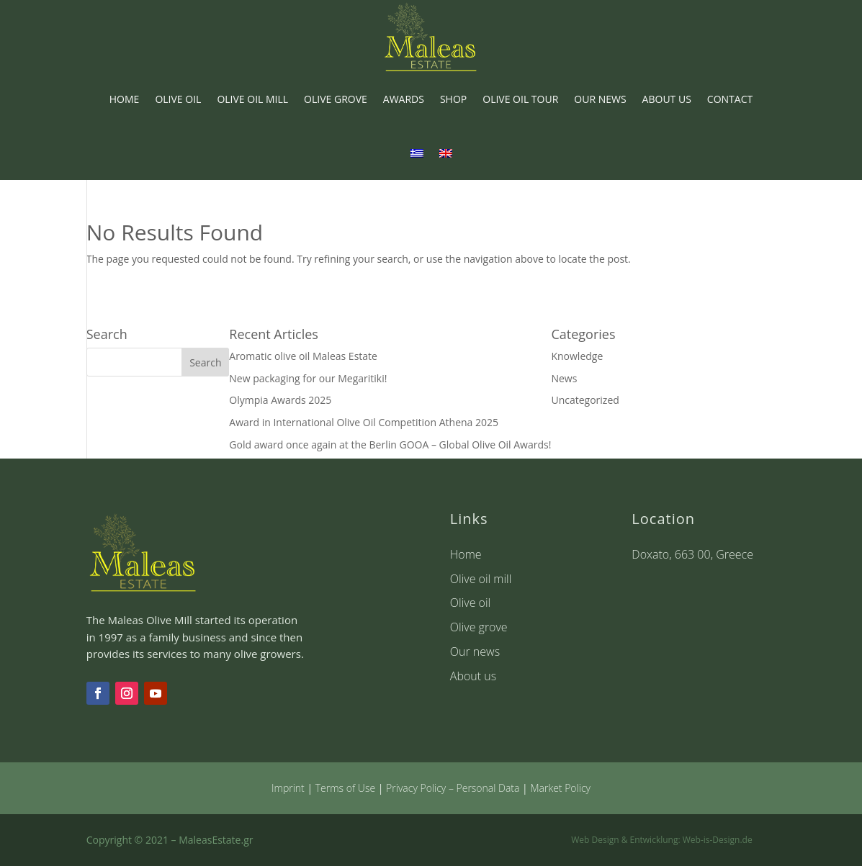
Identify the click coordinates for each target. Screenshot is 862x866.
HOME (124, 99)
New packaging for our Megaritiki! (308, 378)
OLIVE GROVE (335, 99)
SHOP (453, 99)
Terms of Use (345, 788)
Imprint (288, 788)
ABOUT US (666, 99)
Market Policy (560, 788)
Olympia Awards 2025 (280, 400)
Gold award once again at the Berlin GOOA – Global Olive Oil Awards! (390, 444)
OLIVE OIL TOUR (520, 99)
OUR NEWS (600, 99)
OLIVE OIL (178, 99)
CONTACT (730, 99)
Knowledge (577, 356)
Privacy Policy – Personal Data (452, 788)
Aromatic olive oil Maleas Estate (303, 356)
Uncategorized (585, 400)
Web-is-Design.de (718, 840)
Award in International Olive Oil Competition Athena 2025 (363, 422)
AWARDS (403, 99)
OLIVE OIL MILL (252, 99)
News (564, 378)
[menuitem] (416, 153)
